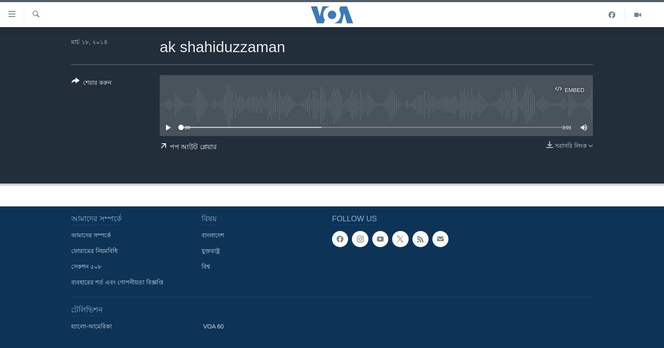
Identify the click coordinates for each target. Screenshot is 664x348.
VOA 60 (213, 326)
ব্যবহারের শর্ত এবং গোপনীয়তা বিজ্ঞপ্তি (117, 282)
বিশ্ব (206, 266)
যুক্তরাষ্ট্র (211, 251)
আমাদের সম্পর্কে (91, 235)
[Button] (91, 83)
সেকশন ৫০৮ (86, 266)
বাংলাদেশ (213, 235)
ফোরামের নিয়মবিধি (94, 251)
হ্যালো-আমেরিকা (91, 326)
